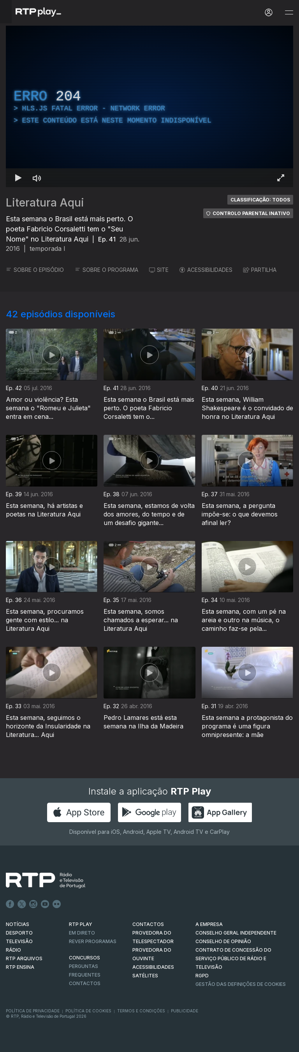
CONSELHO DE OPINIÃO (223, 941)
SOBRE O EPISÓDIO (35, 269)
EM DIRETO (82, 933)
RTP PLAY (80, 924)
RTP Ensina (20, 967)
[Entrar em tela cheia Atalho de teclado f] (280, 177)
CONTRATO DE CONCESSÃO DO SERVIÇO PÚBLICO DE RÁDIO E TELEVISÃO (233, 958)
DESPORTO (19, 933)
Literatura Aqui (45, 202)
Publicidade (184, 1010)
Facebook (10, 904)
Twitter (22, 904)
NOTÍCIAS (17, 924)
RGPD (202, 975)
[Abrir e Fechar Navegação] (289, 12)
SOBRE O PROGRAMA (106, 269)
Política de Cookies (88, 1010)
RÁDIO (13, 950)
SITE (159, 269)
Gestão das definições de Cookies (240, 984)
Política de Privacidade (33, 1010)
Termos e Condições (141, 1010)
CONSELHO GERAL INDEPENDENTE (235, 933)
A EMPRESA (209, 924)
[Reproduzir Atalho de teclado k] (18, 177)
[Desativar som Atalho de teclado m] (37, 177)
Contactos (84, 983)
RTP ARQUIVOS (24, 958)
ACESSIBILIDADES (205, 269)
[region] (149, 106)
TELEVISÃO (19, 941)
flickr (57, 904)
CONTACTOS (148, 924)
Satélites (145, 975)
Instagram (33, 904)
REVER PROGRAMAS (92, 941)
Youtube (45, 904)
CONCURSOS (84, 958)
